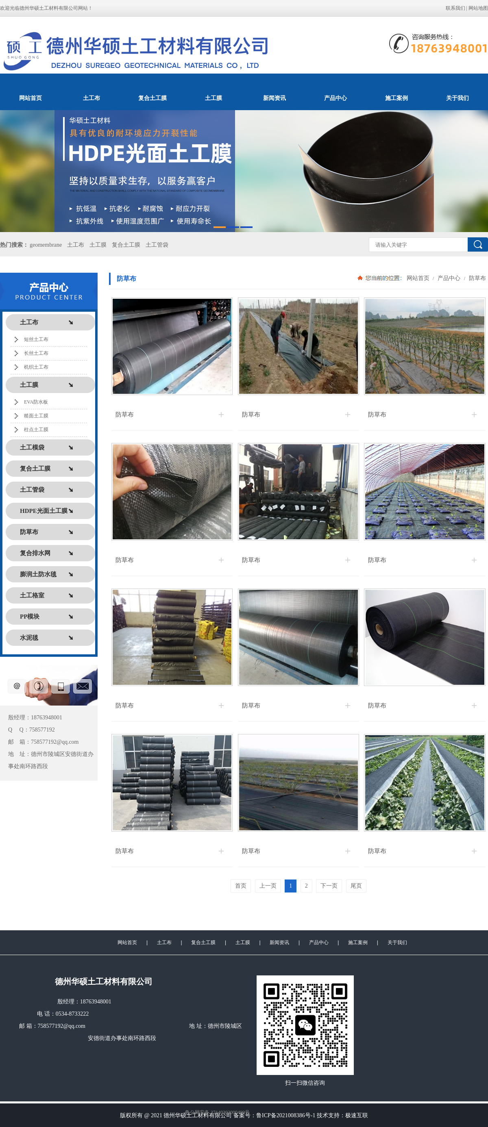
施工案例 (396, 98)
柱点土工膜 (36, 429)
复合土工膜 (152, 98)
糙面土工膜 (36, 416)
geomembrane (46, 245)
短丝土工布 (36, 339)
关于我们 (457, 98)
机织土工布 (36, 367)
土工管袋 (157, 245)
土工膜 (213, 98)
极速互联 (356, 1115)
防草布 (476, 278)
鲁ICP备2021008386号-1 (285, 1115)
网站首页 (30, 98)
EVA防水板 (36, 402)
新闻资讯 (274, 98)
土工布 (91, 98)
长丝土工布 (36, 353)
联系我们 (455, 8)
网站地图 (478, 8)
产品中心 (335, 98)
